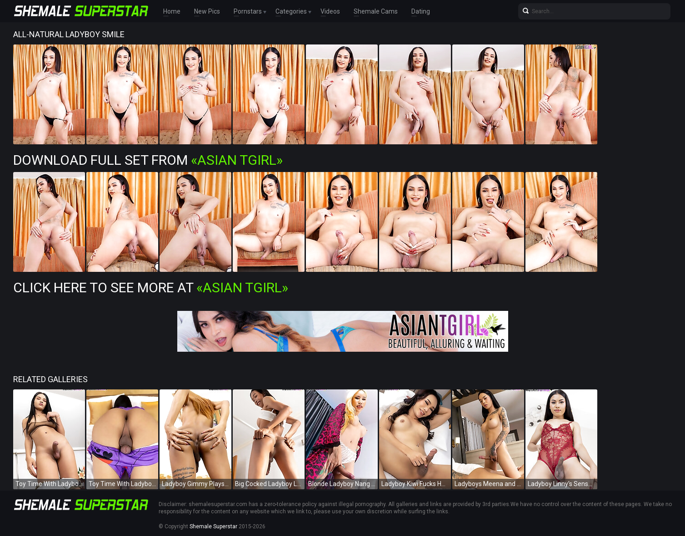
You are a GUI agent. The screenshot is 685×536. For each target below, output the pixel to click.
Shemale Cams (376, 11)
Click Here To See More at (150, 287)
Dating (420, 11)
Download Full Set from (148, 160)
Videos (330, 11)
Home (171, 11)
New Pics (207, 11)
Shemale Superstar (213, 526)
